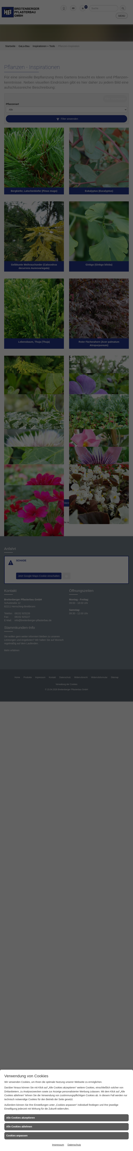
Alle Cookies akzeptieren (20, 1117)
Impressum (58, 1144)
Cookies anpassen (17, 1135)
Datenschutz (74, 1144)
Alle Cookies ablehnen (19, 1126)
